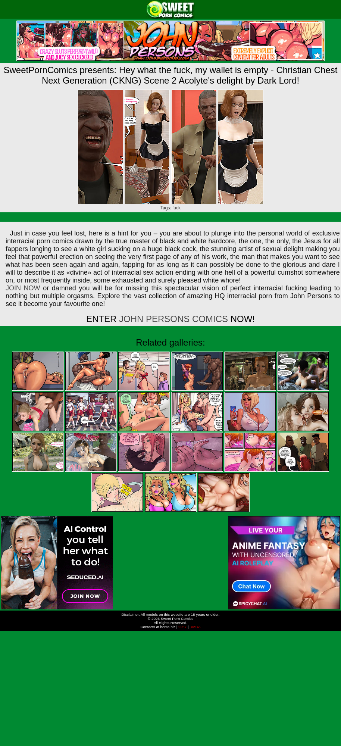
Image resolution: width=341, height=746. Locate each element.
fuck (176, 207)
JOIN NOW (23, 288)
